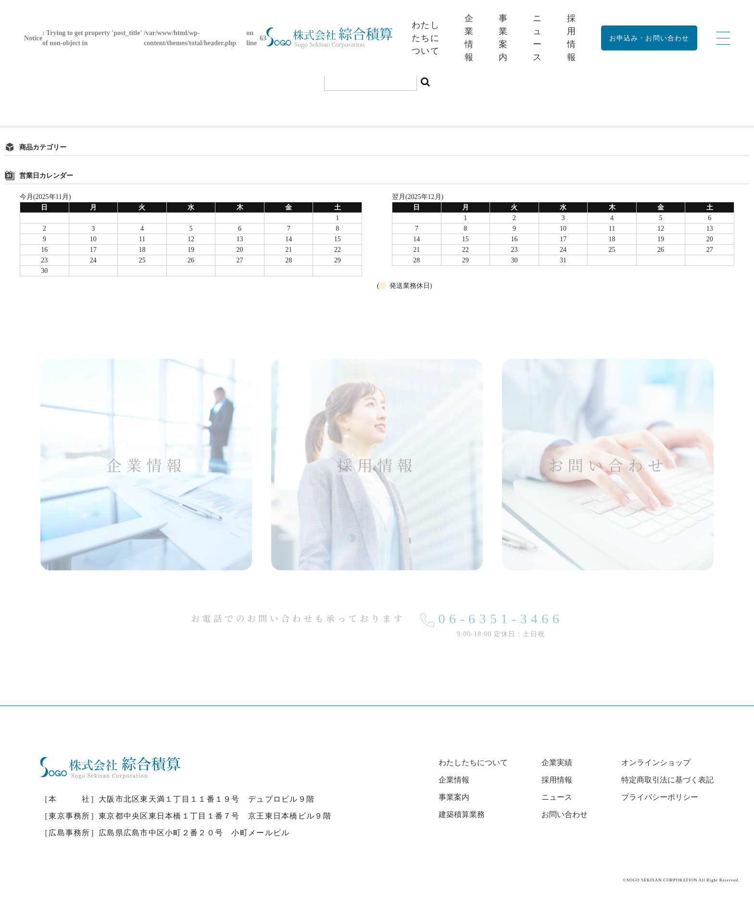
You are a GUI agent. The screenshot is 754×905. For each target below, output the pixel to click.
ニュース (556, 797)
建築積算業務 (462, 814)
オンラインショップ (656, 762)
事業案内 (454, 797)
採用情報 (556, 780)
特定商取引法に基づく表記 (667, 780)
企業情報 (454, 780)
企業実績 (556, 762)
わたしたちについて (426, 38)
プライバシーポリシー (659, 797)
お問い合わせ (564, 814)
